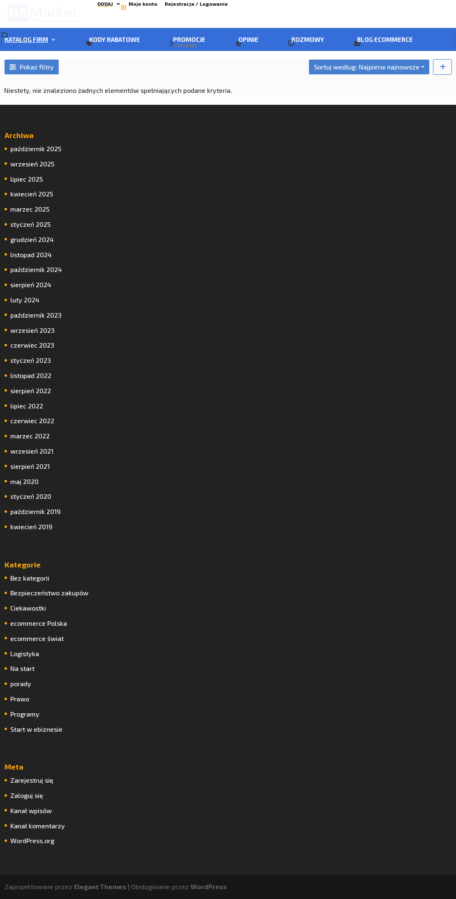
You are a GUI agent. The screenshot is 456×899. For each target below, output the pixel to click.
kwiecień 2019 (31, 526)
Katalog (26, 40)
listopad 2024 (31, 254)
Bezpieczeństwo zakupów (49, 593)
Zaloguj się (26, 795)
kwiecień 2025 (31, 194)
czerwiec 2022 (32, 420)
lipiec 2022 (26, 406)
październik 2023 (36, 315)
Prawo (19, 699)
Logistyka (24, 653)
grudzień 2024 (32, 239)
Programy (24, 714)
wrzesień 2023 (32, 330)
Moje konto (143, 4)
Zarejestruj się (31, 780)
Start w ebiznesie (36, 729)
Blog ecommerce (385, 40)
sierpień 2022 (30, 390)
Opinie (248, 40)
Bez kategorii (29, 578)
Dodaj (105, 4)
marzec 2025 (29, 209)
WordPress (209, 886)
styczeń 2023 (30, 360)
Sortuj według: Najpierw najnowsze (366, 67)
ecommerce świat (37, 638)
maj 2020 (24, 481)
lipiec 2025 (26, 179)
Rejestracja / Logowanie (196, 4)
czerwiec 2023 (32, 345)
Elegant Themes (100, 886)
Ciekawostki (28, 608)
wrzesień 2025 (32, 164)
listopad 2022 (30, 375)
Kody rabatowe (114, 40)
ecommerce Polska (38, 623)
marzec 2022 (30, 436)
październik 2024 (36, 269)
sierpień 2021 (30, 466)
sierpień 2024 (30, 284)
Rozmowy (307, 40)
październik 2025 (35, 148)
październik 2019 (35, 511)
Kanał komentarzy (37, 826)
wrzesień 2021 (31, 451)
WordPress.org (32, 840)
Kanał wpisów (31, 810)
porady (20, 683)
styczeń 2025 (30, 224)
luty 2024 (24, 300)
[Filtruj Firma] (31, 67)
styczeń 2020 (30, 496)
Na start (22, 668)
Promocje (189, 42)
